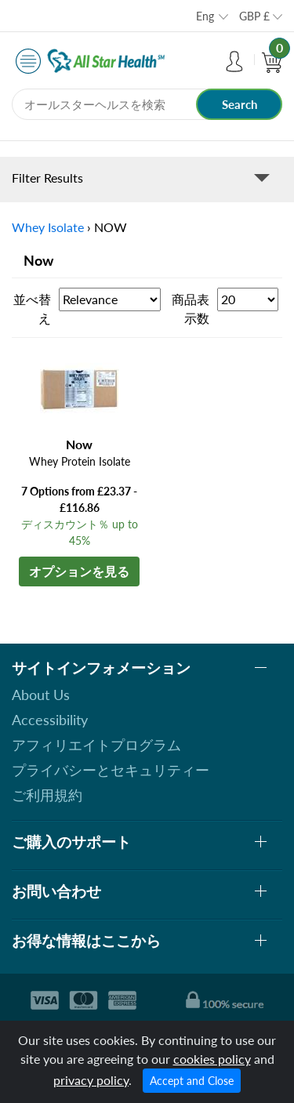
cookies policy (212, 1058)
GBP (254, 16)
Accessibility (50, 719)
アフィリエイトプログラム (96, 744)
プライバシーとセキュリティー (110, 769)
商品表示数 (190, 308)
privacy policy (91, 1079)
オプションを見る (79, 571)
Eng (205, 16)
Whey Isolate (48, 227)
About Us (41, 694)
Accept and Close (192, 1080)
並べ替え (32, 308)
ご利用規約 (47, 795)
